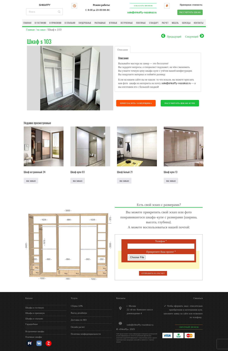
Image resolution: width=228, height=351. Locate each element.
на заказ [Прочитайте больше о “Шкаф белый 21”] (124, 180)
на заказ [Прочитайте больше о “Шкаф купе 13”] (171, 180)
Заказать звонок (143, 5)
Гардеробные (31, 324)
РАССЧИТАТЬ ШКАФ (190, 12)
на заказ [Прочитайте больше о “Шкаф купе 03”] (77, 180)
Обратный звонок (189, 327)
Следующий (191, 36)
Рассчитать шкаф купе (180, 103)
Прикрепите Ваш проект (161, 251)
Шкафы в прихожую (35, 313)
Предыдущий (174, 36)
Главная (30, 29)
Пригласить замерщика (136, 103)
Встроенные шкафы (34, 331)
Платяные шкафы (33, 337)
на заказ (41, 29)
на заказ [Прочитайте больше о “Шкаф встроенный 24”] (31, 180)
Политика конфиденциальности (86, 334)
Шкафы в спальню (34, 318)
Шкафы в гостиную (34, 307)
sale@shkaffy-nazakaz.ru (141, 12)
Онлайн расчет (78, 327)
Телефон (161, 241)
